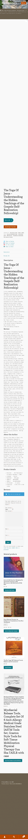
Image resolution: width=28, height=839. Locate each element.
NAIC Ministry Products (10, 10)
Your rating (8, 557)
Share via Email (10, 296)
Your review (8, 561)
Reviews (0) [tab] (6, 305)
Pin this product (10, 295)
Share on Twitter (10, 291)
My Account (4, 837)
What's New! (21, 282)
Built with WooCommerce (16, 833)
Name (7, 579)
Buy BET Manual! (8, 717)
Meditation (9, 285)
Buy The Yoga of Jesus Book (10, 277)
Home (2, 10)
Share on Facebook (10, 293)
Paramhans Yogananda (18, 285)
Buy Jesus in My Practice (9, 640)
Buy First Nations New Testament (11, 681)
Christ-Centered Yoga (12, 284)
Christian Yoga (20, 10)
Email (7, 585)
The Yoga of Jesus (8, 287)
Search (14, 837)
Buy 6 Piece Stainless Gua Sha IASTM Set (13, 810)
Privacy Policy (5, 833)
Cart (22, 836)
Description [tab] (6, 302)
